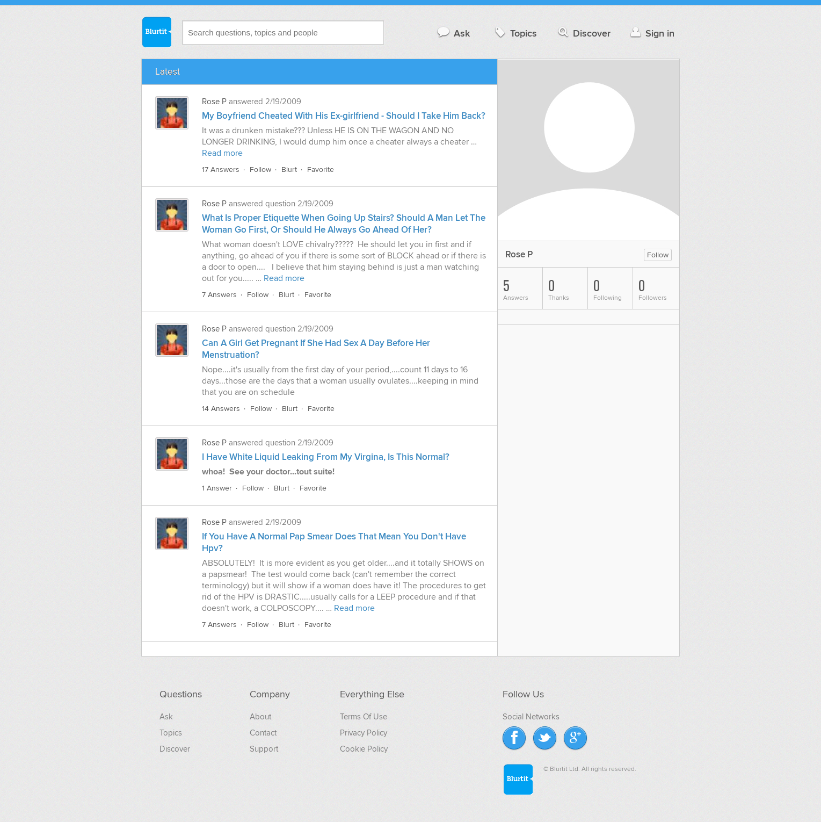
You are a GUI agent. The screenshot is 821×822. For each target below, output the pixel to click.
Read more (222, 153)
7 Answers (219, 294)
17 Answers (220, 169)
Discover (583, 33)
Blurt (289, 169)
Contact (263, 733)
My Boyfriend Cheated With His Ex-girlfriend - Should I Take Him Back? (343, 116)
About (260, 717)
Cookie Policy (364, 749)
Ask (453, 33)
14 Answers (221, 408)
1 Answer (217, 488)
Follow (260, 169)
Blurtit (156, 32)
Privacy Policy (363, 733)
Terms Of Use (363, 717)
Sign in (651, 33)
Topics (514, 33)
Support (264, 749)
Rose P (214, 101)
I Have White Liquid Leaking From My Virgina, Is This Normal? (325, 457)
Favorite (320, 169)
